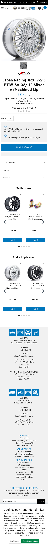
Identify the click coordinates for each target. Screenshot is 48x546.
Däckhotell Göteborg (24, 477)
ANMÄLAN (41, 501)
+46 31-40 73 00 (24, 350)
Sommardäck (24, 465)
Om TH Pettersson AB (24, 443)
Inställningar (15, 541)
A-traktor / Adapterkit (24, 472)
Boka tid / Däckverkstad (24, 456)
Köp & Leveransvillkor (24, 445)
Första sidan (24, 438)
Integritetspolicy (29, 533)
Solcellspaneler (24, 475)
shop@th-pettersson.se (24, 356)
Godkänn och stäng (30, 541)
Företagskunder (24, 452)
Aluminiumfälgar (24, 462)
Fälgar (24, 479)
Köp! (12, 240)
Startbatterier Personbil (24, 467)
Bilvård (24, 470)
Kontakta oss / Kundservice (24, 441)
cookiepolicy (24, 535)
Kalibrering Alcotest (24, 454)
